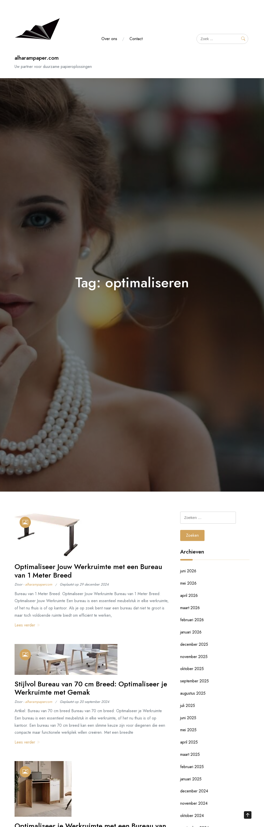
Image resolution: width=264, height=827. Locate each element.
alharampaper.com (37, 58)
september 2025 (194, 681)
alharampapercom (38, 584)
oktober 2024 (192, 815)
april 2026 (189, 595)
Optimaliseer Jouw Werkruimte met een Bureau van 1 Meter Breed (88, 571)
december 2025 (194, 644)
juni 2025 (188, 718)
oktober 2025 (192, 669)
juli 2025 (187, 705)
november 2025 (194, 657)
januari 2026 (191, 632)
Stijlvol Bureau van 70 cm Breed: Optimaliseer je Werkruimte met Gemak (91, 688)
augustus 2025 (193, 693)
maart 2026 (190, 608)
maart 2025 (190, 754)
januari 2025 (191, 779)
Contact (136, 39)
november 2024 (194, 803)
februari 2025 (192, 767)
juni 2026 (188, 571)
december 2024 (194, 791)
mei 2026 (188, 583)
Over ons (109, 39)
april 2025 (189, 742)
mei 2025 (188, 730)
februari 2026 (192, 620)
